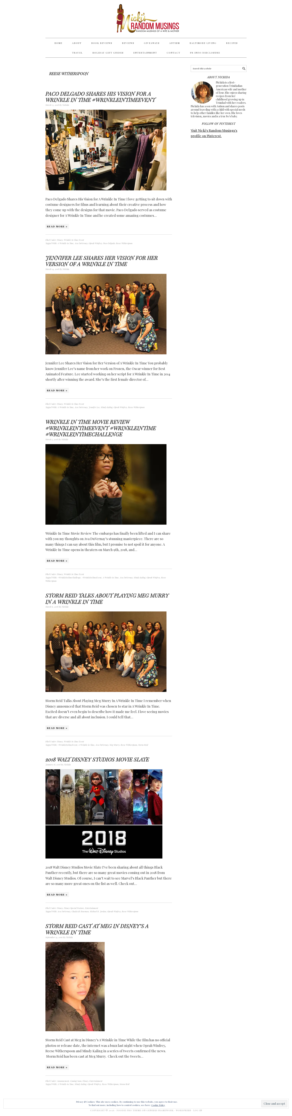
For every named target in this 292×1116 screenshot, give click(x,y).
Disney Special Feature (74, 908)
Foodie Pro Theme (129, 1110)
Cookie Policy (158, 1105)
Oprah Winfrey (95, 243)
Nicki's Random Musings (146, 19)
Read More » (57, 226)
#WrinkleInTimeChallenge (69, 577)
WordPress (183, 1110)
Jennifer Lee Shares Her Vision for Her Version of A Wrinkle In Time (101, 261)
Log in (197, 1110)
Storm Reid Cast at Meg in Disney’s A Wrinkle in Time (97, 929)
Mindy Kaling (106, 407)
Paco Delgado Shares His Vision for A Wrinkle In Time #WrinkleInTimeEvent (100, 96)
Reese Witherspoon (124, 243)
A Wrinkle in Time (66, 243)
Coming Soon (75, 1081)
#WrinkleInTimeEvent (91, 577)
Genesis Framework (160, 1110)
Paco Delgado (109, 243)
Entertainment (91, 908)
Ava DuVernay (81, 243)
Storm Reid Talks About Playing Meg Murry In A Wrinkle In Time (107, 598)
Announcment (63, 1081)
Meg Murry (115, 744)
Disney (60, 240)
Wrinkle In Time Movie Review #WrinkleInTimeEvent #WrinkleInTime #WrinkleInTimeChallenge (100, 428)
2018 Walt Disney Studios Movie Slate (97, 759)
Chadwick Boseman (80, 911)
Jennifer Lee (94, 407)
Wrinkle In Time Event (74, 240)
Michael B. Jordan (98, 911)
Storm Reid (143, 744)
